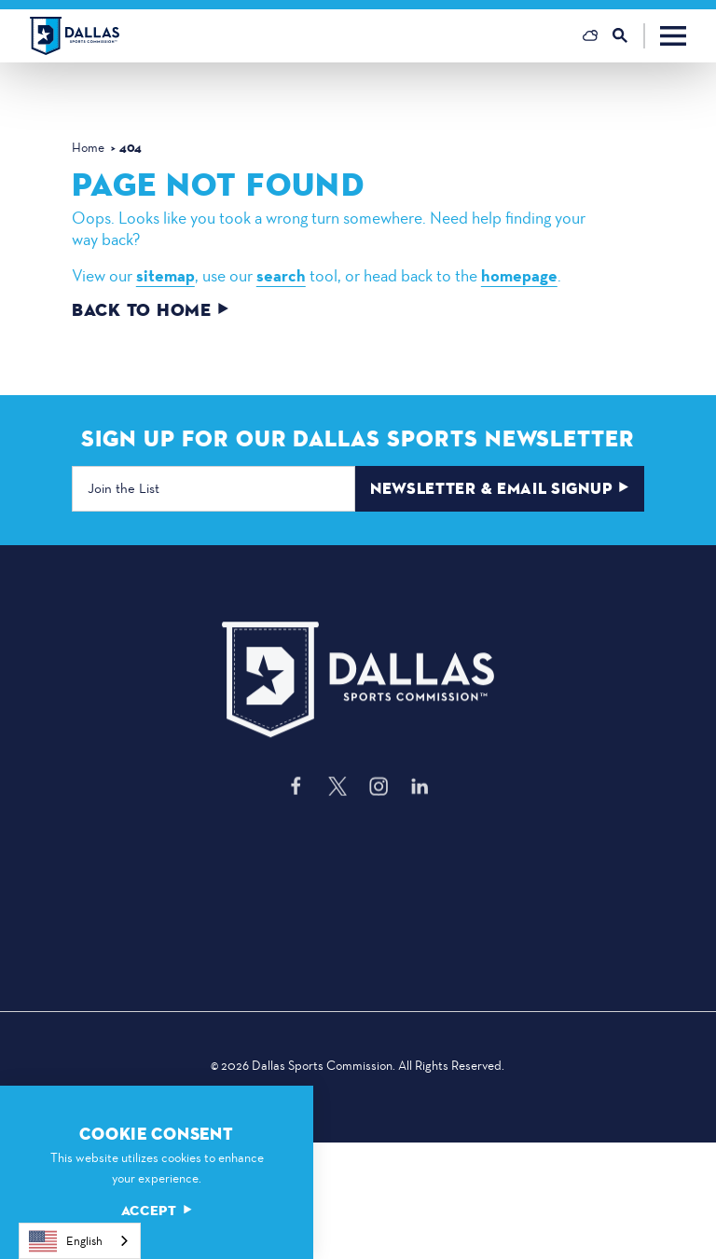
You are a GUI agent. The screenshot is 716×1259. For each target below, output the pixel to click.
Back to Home (150, 311)
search (281, 275)
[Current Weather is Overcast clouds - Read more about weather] (590, 35)
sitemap (165, 275)
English (66, 1241)
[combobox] (80, 1241)
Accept (156, 1211)
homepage (519, 275)
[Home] (74, 36)
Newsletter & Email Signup (500, 488)
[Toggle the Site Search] (629, 35)
